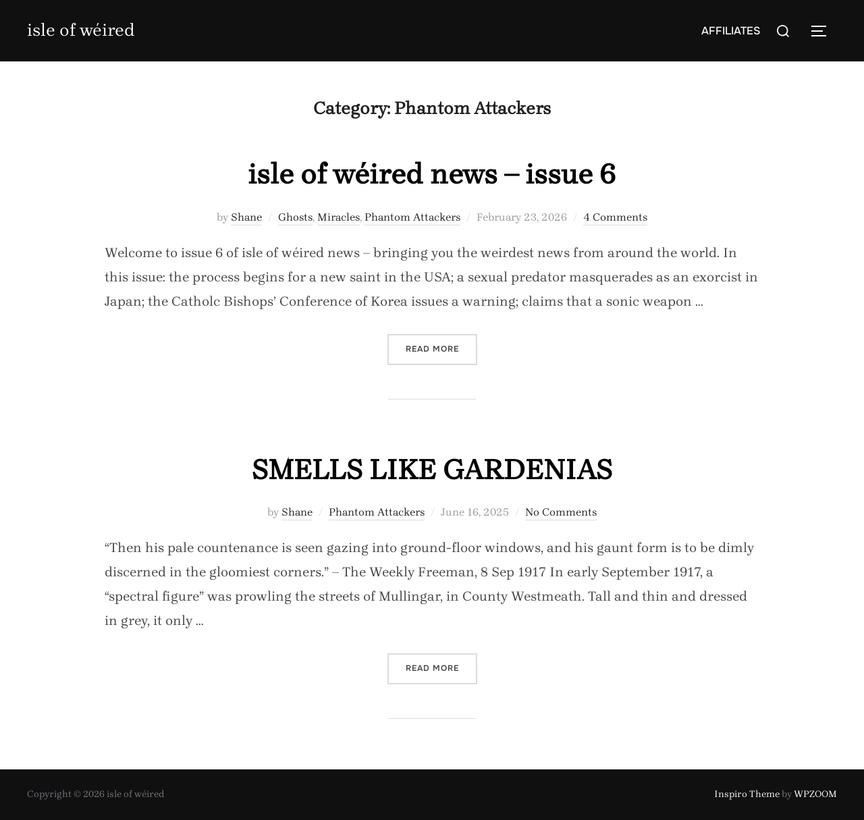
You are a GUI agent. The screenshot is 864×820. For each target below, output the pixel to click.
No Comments (561, 511)
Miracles (338, 217)
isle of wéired (81, 30)
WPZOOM (815, 794)
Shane (246, 217)
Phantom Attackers (412, 217)
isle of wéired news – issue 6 (432, 174)
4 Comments (615, 217)
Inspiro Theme (747, 794)
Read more (441, 347)
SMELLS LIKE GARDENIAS (431, 470)
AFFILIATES (730, 31)
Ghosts (295, 217)
